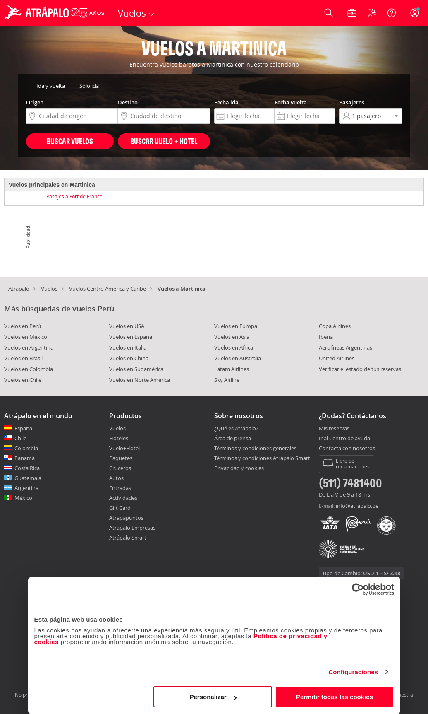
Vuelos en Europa (235, 326)
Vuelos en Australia (237, 358)
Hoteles (118, 438)
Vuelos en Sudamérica (136, 369)
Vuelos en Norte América (139, 380)
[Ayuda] (392, 13)
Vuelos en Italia (127, 347)
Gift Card (120, 507)
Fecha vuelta (291, 102)
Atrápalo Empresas (132, 527)
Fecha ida (226, 102)
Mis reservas (334, 428)
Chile (20, 438)
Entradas (120, 488)
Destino (128, 102)
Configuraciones (353, 671)
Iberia (326, 336)
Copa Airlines (335, 326)
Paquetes (120, 458)
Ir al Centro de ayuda (344, 438)
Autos (116, 478)
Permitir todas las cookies (334, 696)
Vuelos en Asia (231, 336)
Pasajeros (351, 102)
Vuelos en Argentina (28, 347)
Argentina (26, 488)
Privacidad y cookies (239, 468)
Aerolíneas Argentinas (345, 347)
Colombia (26, 448)
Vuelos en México (25, 336)
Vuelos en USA (126, 326)
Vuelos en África (233, 347)
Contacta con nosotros (347, 448)
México (23, 498)
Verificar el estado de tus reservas (360, 369)
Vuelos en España (130, 336)
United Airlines (336, 358)
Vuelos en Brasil (23, 358)
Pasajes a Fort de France (74, 196)
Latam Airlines (231, 369)
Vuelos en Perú (22, 326)
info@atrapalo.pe (357, 505)
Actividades (123, 498)
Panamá (24, 458)
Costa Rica (27, 468)
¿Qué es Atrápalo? (236, 428)
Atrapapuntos (126, 517)
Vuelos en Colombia (28, 369)
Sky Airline (226, 380)
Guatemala (27, 478)
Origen (34, 102)
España (23, 428)
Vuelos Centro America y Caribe (107, 288)
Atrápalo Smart (127, 537)
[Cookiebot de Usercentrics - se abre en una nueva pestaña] (358, 589)
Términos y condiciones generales (255, 448)
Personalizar (213, 696)
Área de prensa (232, 438)
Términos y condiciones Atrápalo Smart (262, 458)
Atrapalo (18, 288)
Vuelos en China (128, 358)
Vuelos (49, 288)
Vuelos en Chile (22, 380)
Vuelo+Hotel (124, 448)
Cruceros (120, 468)
